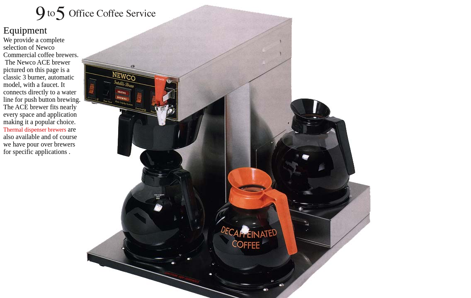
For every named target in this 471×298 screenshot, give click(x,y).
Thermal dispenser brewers (34, 130)
